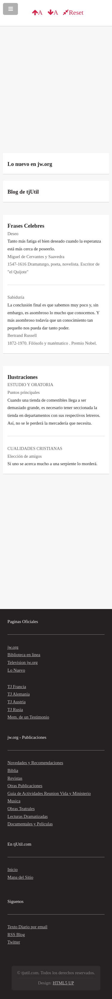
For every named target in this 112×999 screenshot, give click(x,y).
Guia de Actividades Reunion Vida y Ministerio (49, 793)
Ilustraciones (22, 377)
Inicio (12, 869)
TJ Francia (16, 686)
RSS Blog (16, 934)
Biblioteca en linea (23, 654)
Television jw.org (22, 662)
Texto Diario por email (27, 926)
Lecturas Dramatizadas (27, 816)
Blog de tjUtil (23, 192)
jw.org (13, 647)
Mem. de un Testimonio (28, 717)
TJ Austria (16, 701)
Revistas (14, 778)
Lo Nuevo (16, 670)
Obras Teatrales (21, 808)
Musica (13, 800)
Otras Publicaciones (24, 785)
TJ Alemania (18, 694)
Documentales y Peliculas (30, 823)
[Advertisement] (56, 91)
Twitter (13, 942)
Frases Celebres (25, 226)
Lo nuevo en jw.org (29, 164)
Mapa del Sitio (20, 877)
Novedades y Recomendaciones (35, 762)
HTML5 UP (63, 982)
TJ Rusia (15, 709)
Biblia (12, 770)
